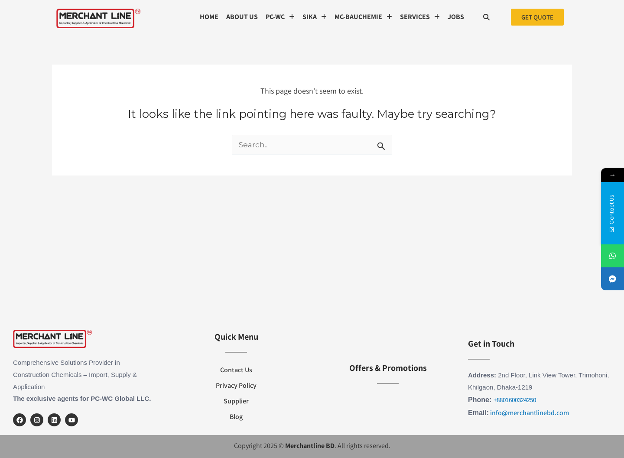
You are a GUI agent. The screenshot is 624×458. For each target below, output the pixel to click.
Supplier (236, 401)
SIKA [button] (314, 16)
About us (242, 16)
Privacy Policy (236, 385)
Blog (236, 416)
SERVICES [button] (420, 16)
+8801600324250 (515, 400)
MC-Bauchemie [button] (363, 16)
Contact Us (236, 369)
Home (209, 16)
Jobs (456, 16)
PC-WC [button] (280, 16)
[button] (280, 17)
